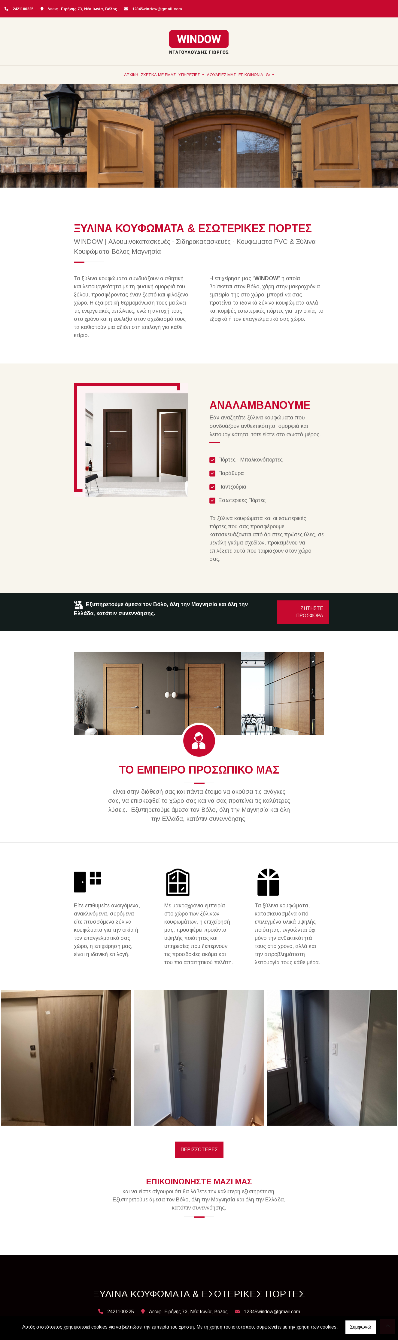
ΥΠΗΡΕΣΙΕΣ (189, 74)
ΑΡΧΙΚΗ (131, 74)
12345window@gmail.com (157, 9)
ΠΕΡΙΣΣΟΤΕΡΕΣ (199, 1149)
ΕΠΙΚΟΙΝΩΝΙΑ (250, 74)
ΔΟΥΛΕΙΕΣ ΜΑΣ (221, 74)
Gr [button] (268, 74)
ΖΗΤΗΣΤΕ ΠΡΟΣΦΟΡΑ (309, 612)
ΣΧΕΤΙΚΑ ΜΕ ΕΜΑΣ (158, 74)
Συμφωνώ (360, 1326)
